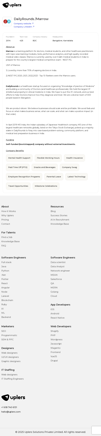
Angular (5, 287)
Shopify (55, 331)
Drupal (54, 360)
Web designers (9, 353)
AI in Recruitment (60, 219)
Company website (24, 23)
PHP (53, 335)
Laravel (5, 296)
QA (52, 283)
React (4, 283)
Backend (6, 317)
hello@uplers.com (11, 412)
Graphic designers (11, 361)
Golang (54, 292)
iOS (52, 309)
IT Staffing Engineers (12, 379)
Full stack (6, 262)
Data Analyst (57, 266)
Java (3, 266)
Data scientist (58, 262)
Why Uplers (7, 215)
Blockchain (7, 300)
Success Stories (59, 215)
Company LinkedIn (24, 27)
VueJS (54, 356)
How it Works (8, 211)
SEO (3, 331)
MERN (54, 287)
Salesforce (56, 279)
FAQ (3, 245)
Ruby (4, 304)
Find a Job (6, 237)
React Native (57, 318)
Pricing (5, 219)
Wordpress (56, 339)
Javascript (56, 344)
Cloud (54, 296)
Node (4, 292)
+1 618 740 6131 (9, 407)
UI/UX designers (10, 357)
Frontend (55, 352)
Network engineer (60, 270)
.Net (3, 275)
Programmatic (9, 335)
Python (5, 270)
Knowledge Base (60, 224)
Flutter (4, 279)
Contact (5, 224)
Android (55, 313)
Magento (55, 348)
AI (2, 308)
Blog (53, 211)
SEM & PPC (7, 339)
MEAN (54, 275)
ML (3, 313)
